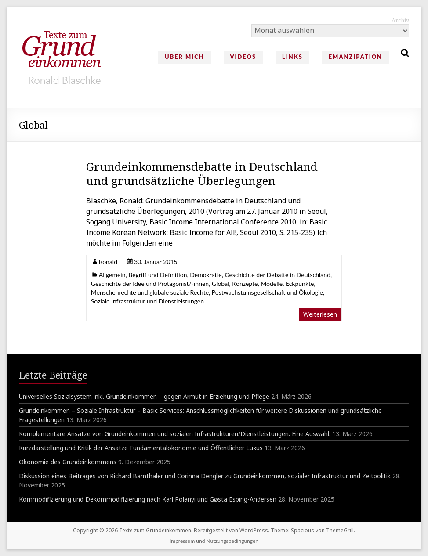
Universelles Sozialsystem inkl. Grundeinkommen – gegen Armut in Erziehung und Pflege (144, 396)
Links (292, 56)
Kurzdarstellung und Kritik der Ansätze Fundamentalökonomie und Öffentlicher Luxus (141, 448)
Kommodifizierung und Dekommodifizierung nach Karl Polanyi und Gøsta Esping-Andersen (147, 499)
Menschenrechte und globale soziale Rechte (150, 292)
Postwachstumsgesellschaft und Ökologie (267, 292)
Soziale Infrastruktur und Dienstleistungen (147, 301)
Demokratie (205, 274)
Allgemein (112, 274)
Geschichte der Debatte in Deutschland (277, 274)
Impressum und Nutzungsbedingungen (214, 541)
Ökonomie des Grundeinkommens (67, 462)
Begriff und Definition (157, 274)
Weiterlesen (320, 314)
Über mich (184, 56)
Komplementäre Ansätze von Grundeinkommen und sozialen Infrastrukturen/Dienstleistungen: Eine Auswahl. (174, 434)
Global (220, 283)
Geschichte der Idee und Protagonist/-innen (150, 283)
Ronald (108, 261)
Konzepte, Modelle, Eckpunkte (273, 283)
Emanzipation (355, 56)
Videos (243, 56)
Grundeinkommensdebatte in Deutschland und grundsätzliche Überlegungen (202, 173)
